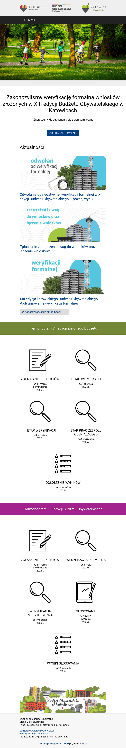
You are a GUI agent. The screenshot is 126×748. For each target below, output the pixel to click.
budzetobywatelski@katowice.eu (37, 730)
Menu (29, 20)
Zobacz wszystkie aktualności (41, 312)
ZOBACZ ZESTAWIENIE (63, 133)
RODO (66, 743)
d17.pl (84, 743)
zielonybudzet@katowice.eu (34, 733)
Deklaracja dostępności (50, 743)
